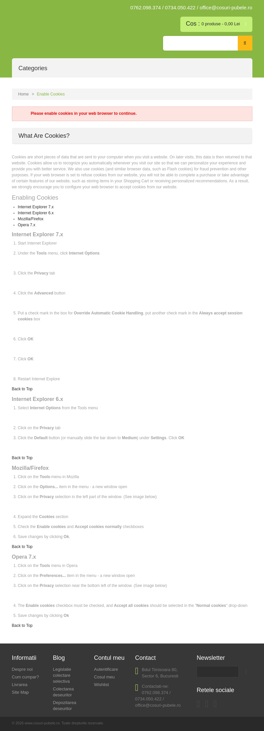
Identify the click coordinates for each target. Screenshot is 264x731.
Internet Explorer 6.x (36, 213)
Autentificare (106, 669)
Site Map (20, 692)
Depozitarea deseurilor (64, 705)
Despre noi (22, 669)
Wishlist (101, 684)
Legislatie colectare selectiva (62, 675)
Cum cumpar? (25, 676)
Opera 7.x (27, 225)
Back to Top (22, 389)
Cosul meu (104, 676)
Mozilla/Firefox (31, 219)
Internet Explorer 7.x (36, 207)
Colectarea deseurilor (63, 691)
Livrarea (20, 684)
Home (23, 94)
